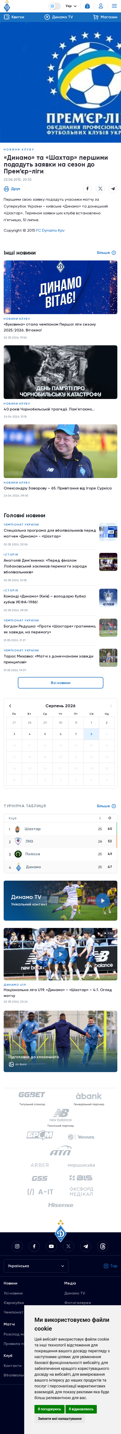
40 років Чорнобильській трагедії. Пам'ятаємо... (49, 409)
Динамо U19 (15, 984)
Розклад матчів (18, 1334)
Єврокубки (14, 1302)
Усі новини (13, 1293)
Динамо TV (74, 1293)
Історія (11, 554)
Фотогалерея (77, 1302)
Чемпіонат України (21, 524)
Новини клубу (19, 149)
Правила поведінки (22, 1343)
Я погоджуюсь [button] (49, 1409)
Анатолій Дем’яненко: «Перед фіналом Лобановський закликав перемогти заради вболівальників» (45, 566)
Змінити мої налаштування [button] (60, 1419)
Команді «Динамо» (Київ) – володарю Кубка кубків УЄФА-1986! (45, 599)
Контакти (13, 1365)
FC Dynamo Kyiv (50, 230)
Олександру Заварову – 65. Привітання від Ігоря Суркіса (58, 488)
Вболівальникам (19, 1375)
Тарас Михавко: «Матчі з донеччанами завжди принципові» (48, 659)
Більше (106, 806)
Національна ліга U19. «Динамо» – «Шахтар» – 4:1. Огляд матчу (58, 992)
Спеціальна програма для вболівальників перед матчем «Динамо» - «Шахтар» (50, 533)
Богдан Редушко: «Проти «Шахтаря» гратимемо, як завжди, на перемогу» (50, 629)
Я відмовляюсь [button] (81, 1409)
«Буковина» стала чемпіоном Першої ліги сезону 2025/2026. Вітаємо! (50, 327)
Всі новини (60, 682)
